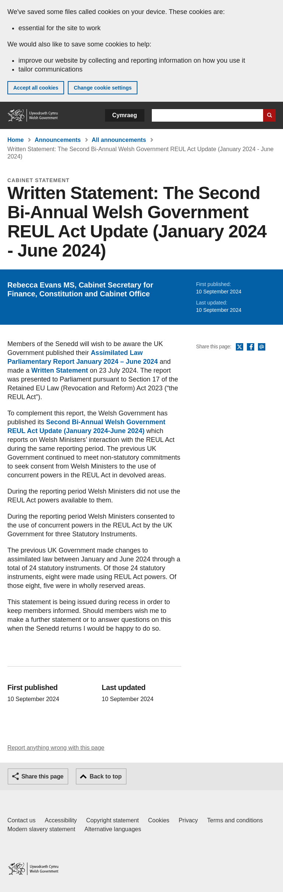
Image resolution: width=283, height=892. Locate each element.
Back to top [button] (106, 776)
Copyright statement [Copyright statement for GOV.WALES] (112, 820)
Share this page (42, 776)
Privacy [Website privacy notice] (188, 820)
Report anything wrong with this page (55, 748)
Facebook (250, 347)
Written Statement (59, 370)
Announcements (58, 140)
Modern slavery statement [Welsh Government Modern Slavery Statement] (41, 829)
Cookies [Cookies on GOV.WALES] (159, 820)
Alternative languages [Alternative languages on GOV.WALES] (112, 829)
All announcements (119, 140)
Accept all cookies (35, 88)
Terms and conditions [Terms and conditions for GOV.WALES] (235, 820)
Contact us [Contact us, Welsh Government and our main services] (21, 820)
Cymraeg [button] (124, 115)
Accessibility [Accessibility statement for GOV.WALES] (61, 820)
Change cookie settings (103, 88)
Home (15, 140)
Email (261, 347)
